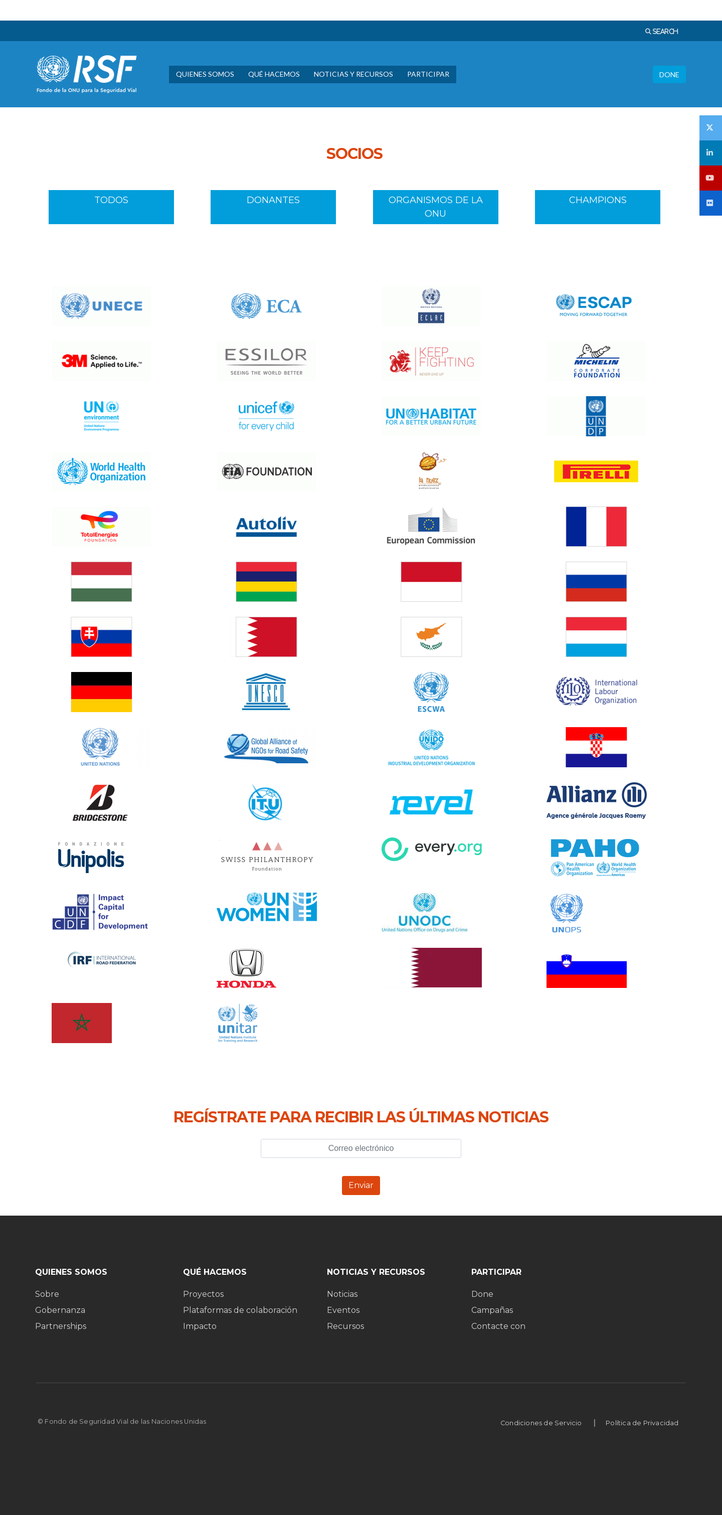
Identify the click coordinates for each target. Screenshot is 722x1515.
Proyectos (203, 1294)
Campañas (492, 1310)
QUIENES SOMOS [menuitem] (205, 74)
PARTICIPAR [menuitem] (428, 74)
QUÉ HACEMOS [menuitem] (274, 74)
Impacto (200, 1326)
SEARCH (664, 31)
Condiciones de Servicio (541, 1423)
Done (482, 1294)
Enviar (361, 1185)
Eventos (343, 1310)
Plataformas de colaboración (240, 1310)
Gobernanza (60, 1310)
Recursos (345, 1326)
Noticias (342, 1294)
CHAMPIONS (598, 207)
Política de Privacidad (642, 1423)
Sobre (47, 1294)
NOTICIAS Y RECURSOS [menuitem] (353, 74)
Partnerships (60, 1326)
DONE (669, 74)
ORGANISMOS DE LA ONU (436, 207)
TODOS (111, 207)
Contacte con (498, 1326)
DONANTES (273, 207)
